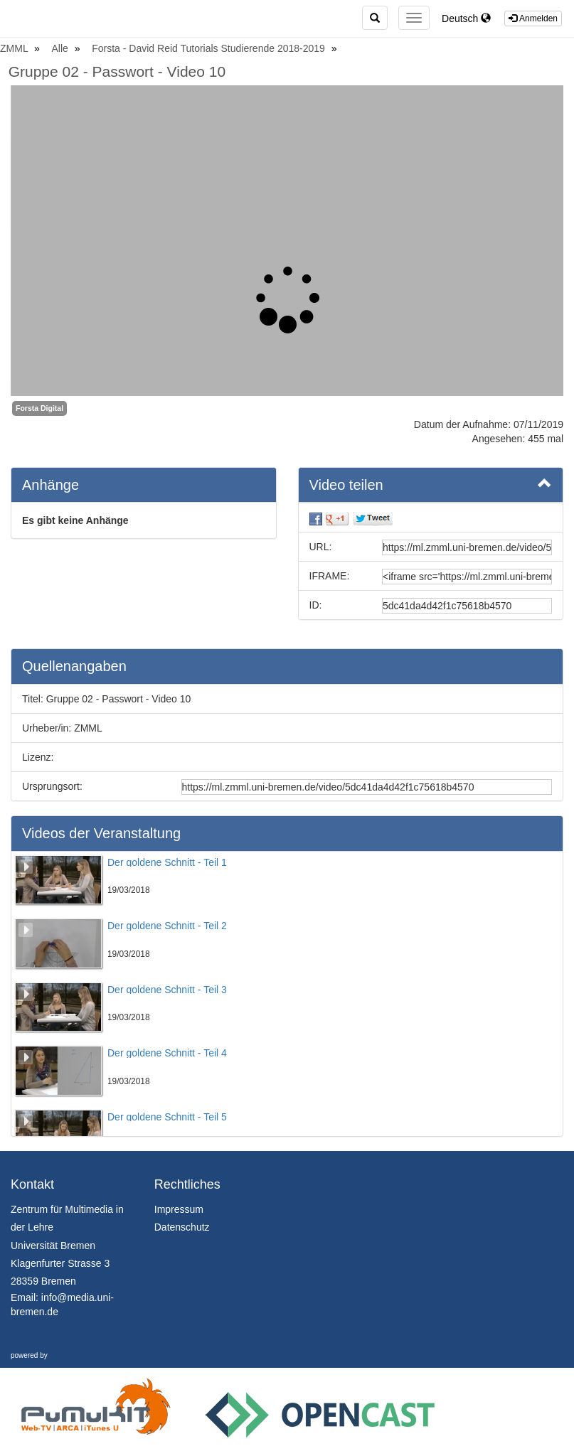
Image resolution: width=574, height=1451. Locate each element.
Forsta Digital (39, 408)
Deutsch (466, 18)
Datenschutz (182, 1227)
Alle (61, 48)
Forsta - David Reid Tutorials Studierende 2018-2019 (210, 48)
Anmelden (533, 18)
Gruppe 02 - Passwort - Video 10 (117, 71)
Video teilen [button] (431, 484)
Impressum (178, 1209)
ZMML (15, 48)
